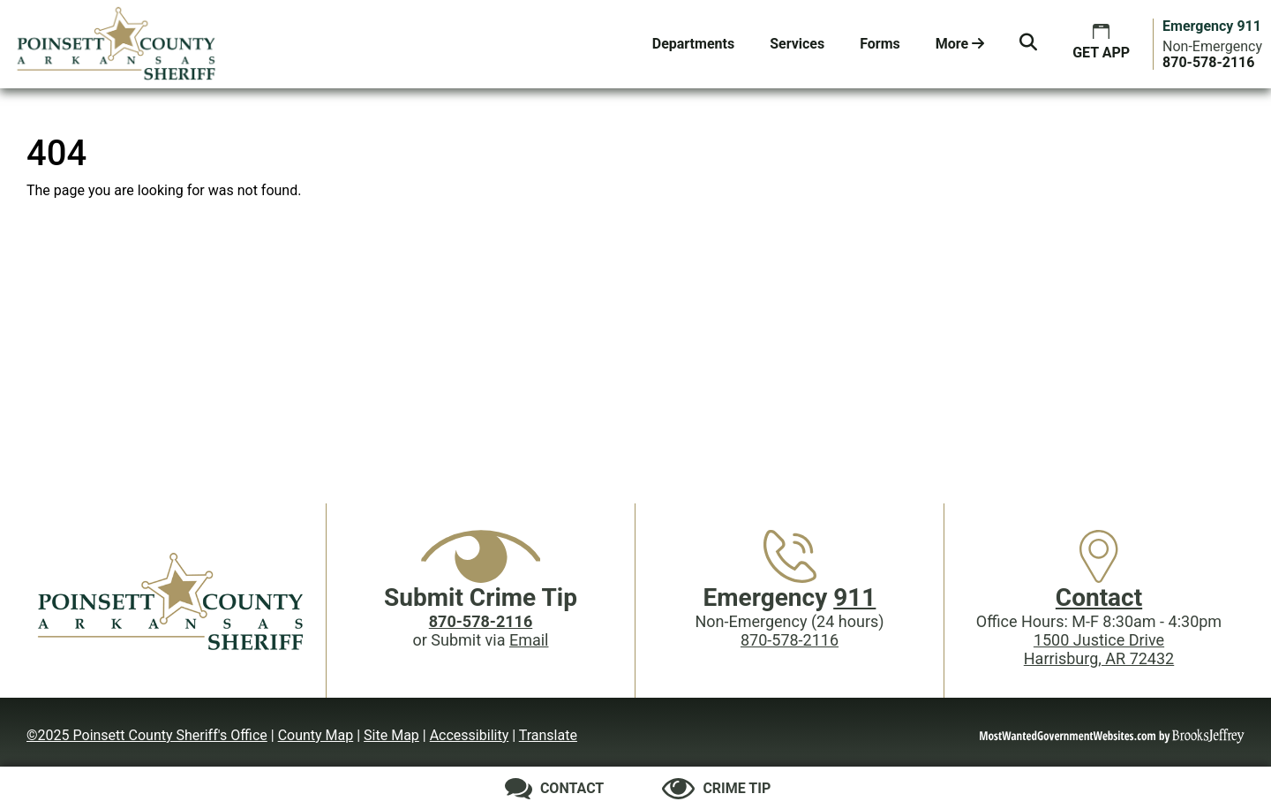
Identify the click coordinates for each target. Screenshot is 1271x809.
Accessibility (469, 735)
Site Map (391, 735)
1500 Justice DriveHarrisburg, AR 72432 (1099, 649)
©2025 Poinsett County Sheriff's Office (146, 735)
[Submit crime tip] (716, 789)
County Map (316, 735)
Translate (548, 735)
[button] (1028, 44)
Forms (880, 43)
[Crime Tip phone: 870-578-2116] (480, 621)
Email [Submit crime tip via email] (529, 640)
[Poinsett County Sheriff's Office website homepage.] (117, 44)
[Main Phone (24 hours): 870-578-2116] (1208, 62)
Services (797, 43)
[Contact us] (555, 789)
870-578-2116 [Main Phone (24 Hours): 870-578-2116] (790, 640)
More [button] (960, 43)
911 (854, 597)
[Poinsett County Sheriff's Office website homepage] (172, 600)
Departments (693, 43)
